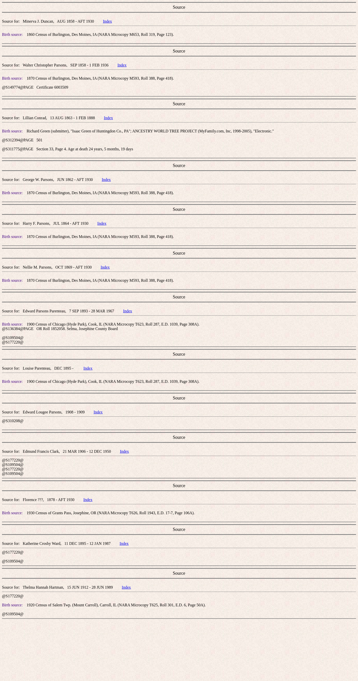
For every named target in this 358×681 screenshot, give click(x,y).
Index (107, 21)
